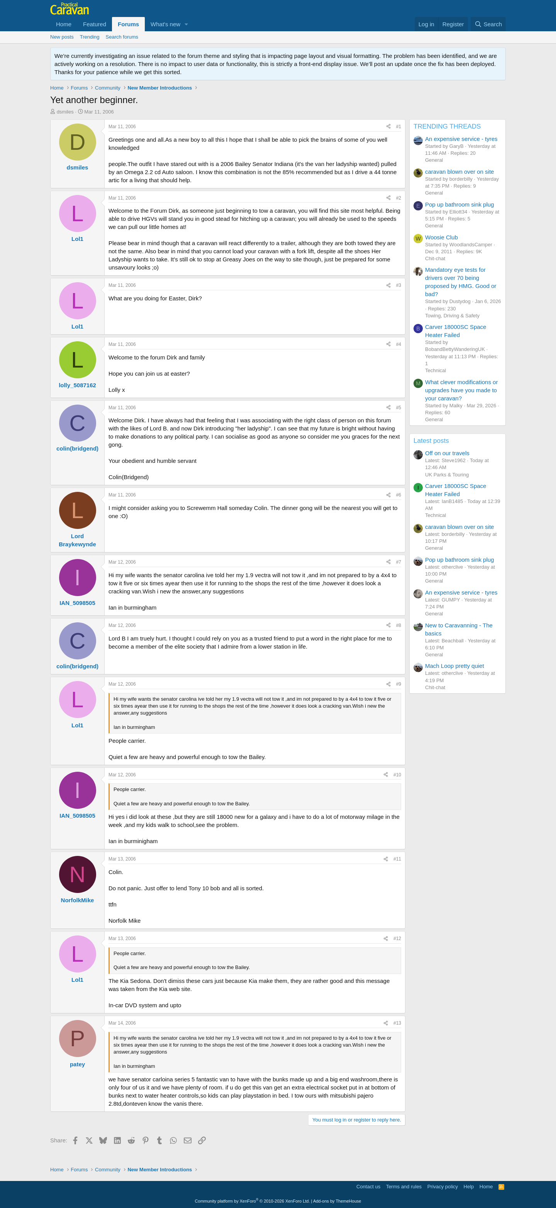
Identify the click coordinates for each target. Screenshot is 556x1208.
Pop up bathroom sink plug (459, 204)
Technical (435, 370)
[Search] (488, 24)
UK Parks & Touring (447, 475)
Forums (128, 24)
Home (63, 24)
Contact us (368, 1186)
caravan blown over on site (459, 171)
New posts (62, 37)
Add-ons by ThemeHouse (337, 1201)
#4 (398, 344)
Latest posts (431, 440)
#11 (397, 859)
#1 (398, 126)
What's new (165, 24)
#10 (397, 775)
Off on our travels (447, 453)
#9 (398, 684)
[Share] (388, 126)
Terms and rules (404, 1186)
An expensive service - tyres (461, 139)
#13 (397, 1023)
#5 (398, 407)
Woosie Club (441, 237)
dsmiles (65, 112)
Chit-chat (435, 258)
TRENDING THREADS (447, 126)
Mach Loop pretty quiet (454, 665)
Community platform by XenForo (252, 1201)
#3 (398, 285)
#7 (398, 562)
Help (469, 1186)
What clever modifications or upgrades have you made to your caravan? (461, 390)
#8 (398, 625)
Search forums (122, 37)
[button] (186, 24)
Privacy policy (442, 1186)
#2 (398, 198)
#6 (398, 495)
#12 (397, 938)
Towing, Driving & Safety (452, 316)
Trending (90, 37)
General (434, 160)
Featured (94, 24)
